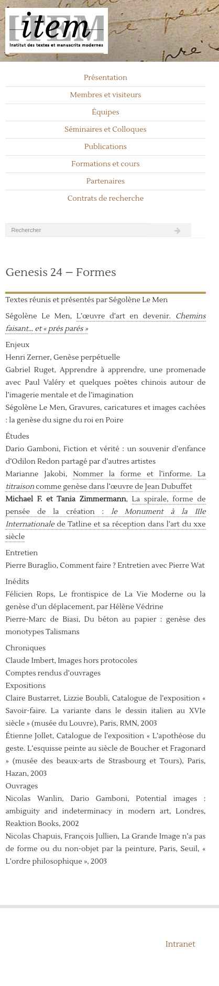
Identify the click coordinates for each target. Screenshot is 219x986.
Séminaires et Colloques (105, 129)
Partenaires (105, 181)
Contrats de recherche (106, 198)
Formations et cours (105, 164)
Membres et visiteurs (105, 95)
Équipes (105, 112)
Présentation (105, 78)
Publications (105, 147)
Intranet (180, 944)
